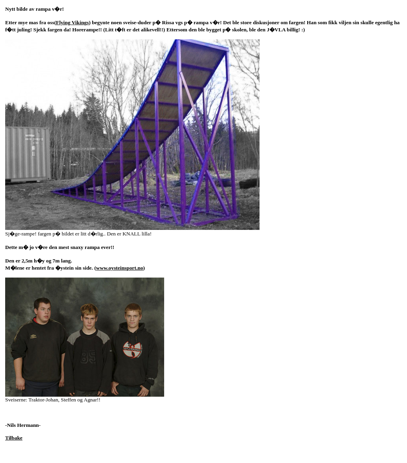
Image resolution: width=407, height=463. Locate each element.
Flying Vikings (72, 22)
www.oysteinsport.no (119, 268)
